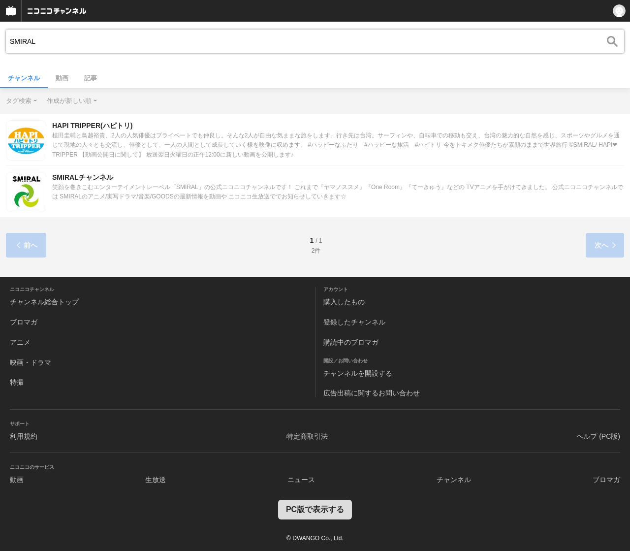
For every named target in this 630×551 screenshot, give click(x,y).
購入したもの (344, 302)
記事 (90, 78)
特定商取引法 (307, 436)
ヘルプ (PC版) (598, 436)
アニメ (20, 342)
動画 (62, 78)
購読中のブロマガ (350, 342)
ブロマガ (23, 322)
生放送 (155, 480)
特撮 (17, 382)
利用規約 (23, 436)
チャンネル (24, 78)
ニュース (301, 480)
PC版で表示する (315, 509)
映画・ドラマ (30, 362)
